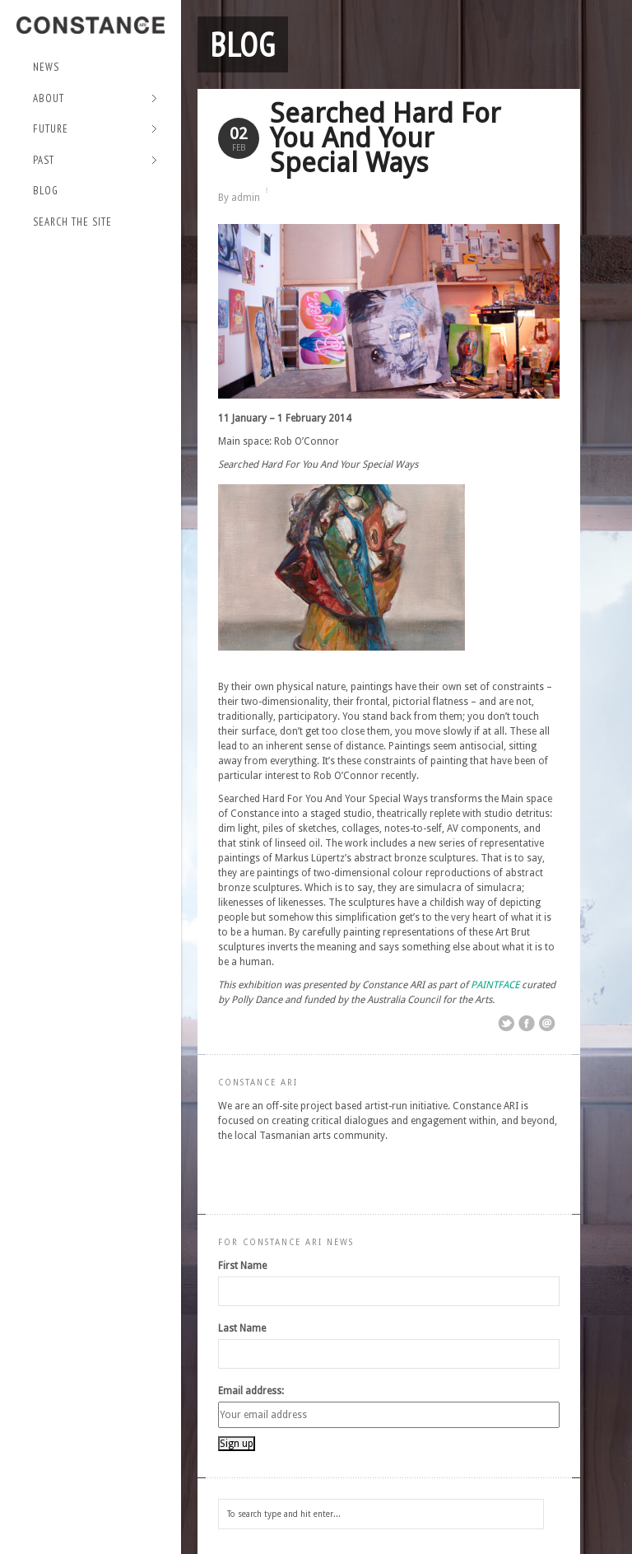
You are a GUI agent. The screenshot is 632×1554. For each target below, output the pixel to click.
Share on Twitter (506, 1023)
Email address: (251, 1391)
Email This (547, 1023)
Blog (45, 191)
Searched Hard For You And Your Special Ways (385, 138)
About (95, 99)
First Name (242, 1266)
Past (95, 161)
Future (95, 130)
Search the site (72, 222)
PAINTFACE (495, 985)
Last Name (242, 1328)
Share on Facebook (526, 1023)
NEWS (46, 67)
